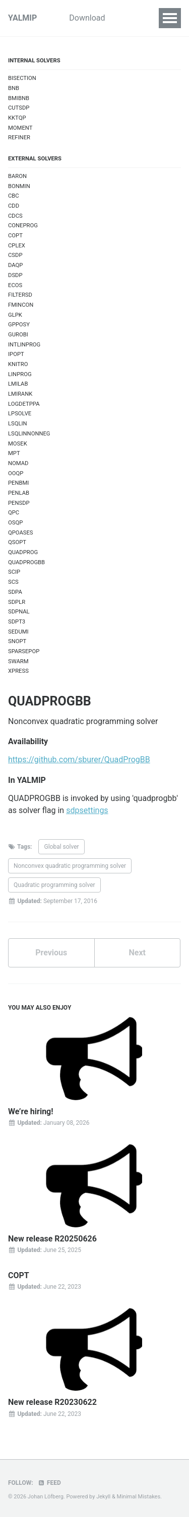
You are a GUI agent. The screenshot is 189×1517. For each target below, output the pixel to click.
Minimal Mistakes (139, 1496)
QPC (13, 512)
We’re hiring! (30, 1111)
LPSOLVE (19, 413)
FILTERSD (20, 295)
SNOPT (17, 641)
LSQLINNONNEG (29, 433)
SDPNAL (19, 611)
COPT (15, 235)
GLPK (15, 315)
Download (87, 18)
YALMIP (22, 18)
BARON (17, 176)
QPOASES (20, 532)
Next (137, 952)
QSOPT (17, 542)
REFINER (19, 137)
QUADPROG (23, 552)
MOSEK (17, 443)
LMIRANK (20, 394)
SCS (13, 582)
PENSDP (19, 503)
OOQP (15, 473)
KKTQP (17, 118)
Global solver (61, 846)
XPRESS (18, 671)
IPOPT (16, 354)
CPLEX (16, 245)
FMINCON (20, 305)
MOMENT (20, 128)
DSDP (15, 275)
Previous (51, 952)
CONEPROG (23, 225)
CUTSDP (18, 108)
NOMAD (18, 463)
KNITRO (18, 364)
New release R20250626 (52, 1238)
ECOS (15, 285)
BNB (13, 88)
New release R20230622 (52, 1402)
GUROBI (18, 334)
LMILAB (18, 384)
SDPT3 (16, 621)
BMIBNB (18, 98)
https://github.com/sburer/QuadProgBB (79, 759)
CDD (13, 206)
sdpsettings (87, 810)
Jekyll (103, 1496)
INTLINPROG (24, 344)
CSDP (15, 255)
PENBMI (18, 483)
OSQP (15, 522)
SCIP (14, 572)
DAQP (15, 265)
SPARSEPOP (23, 651)
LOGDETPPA (23, 404)
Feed (49, 1482)
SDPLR (16, 602)
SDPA (15, 592)
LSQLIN (17, 423)
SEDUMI (18, 632)
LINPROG (20, 374)
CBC (13, 196)
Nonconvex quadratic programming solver (70, 865)
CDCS (15, 216)
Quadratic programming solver (54, 884)
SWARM (18, 661)
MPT (14, 453)
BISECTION (22, 78)
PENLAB (18, 493)
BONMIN (19, 186)
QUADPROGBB (26, 562)
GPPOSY (19, 324)
